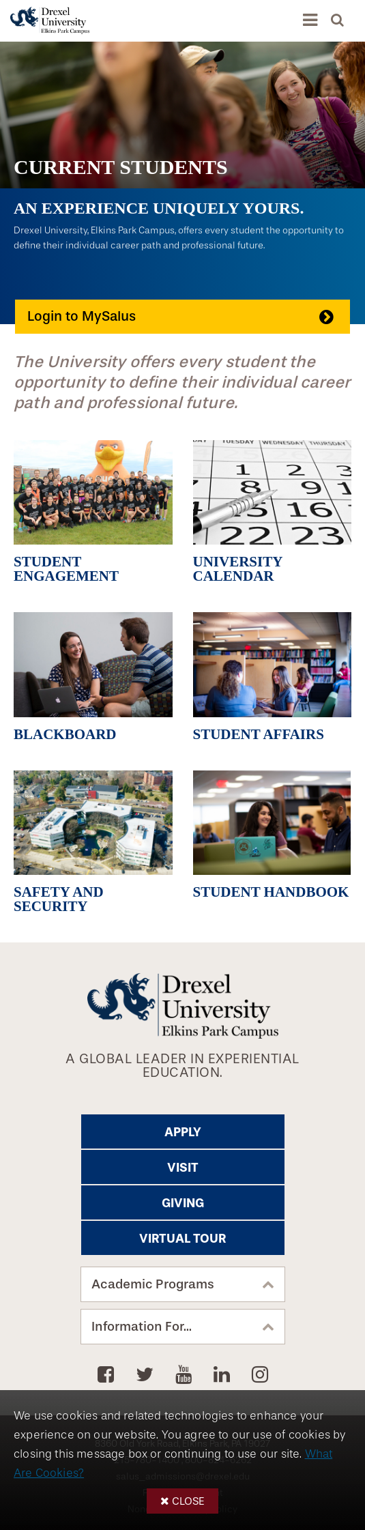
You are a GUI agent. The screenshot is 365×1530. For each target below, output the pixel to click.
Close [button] (188, 1501)
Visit (183, 1167)
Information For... (141, 1326)
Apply (182, 1132)
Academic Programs (152, 1284)
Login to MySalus (81, 316)
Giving (183, 1203)
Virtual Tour (182, 1238)
